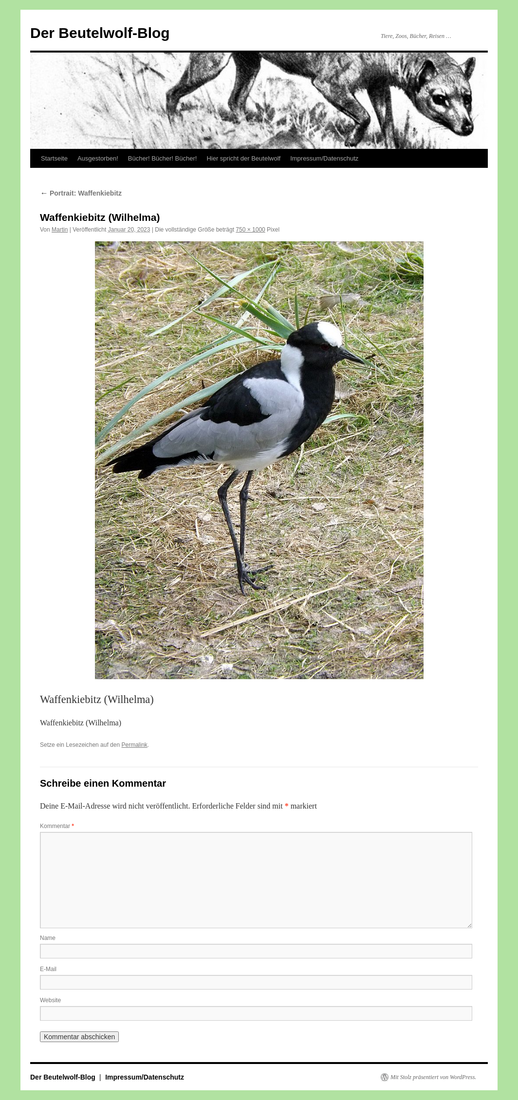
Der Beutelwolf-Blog (100, 33)
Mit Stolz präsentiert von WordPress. (433, 1077)
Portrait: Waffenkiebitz (81, 193)
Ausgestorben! (97, 158)
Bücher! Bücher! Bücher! (162, 158)
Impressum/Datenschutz (324, 158)
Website (50, 1000)
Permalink (134, 744)
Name (48, 938)
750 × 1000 (250, 229)
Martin (60, 229)
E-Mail (48, 969)
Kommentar (57, 826)
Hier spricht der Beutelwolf (243, 158)
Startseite (54, 158)
